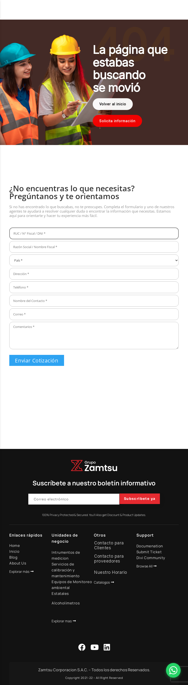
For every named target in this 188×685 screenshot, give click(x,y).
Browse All (144, 566)
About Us (17, 563)
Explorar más (19, 571)
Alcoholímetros (66, 603)
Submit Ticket (149, 551)
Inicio (14, 551)
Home (14, 545)
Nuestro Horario (110, 572)
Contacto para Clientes (109, 545)
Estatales (60, 593)
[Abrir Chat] (173, 670)
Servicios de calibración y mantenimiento (66, 570)
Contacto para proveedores (109, 559)
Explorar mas (62, 621)
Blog (13, 557)
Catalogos (102, 582)
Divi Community (150, 557)
